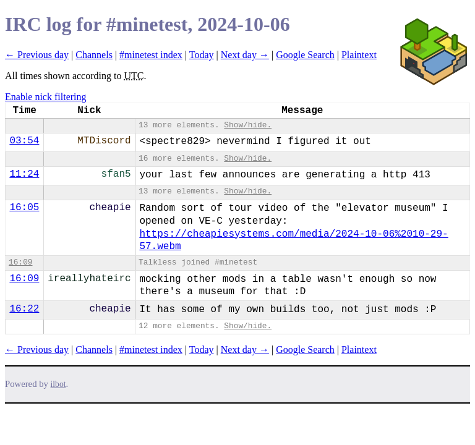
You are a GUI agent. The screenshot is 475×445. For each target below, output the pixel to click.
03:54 (24, 140)
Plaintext (359, 54)
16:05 (24, 207)
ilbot (58, 384)
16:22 (24, 309)
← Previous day (37, 54)
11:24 (24, 174)
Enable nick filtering (46, 96)
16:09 (20, 262)
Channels (94, 54)
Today (201, 54)
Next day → (245, 54)
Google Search (305, 54)
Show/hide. (248, 125)
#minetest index (150, 54)
